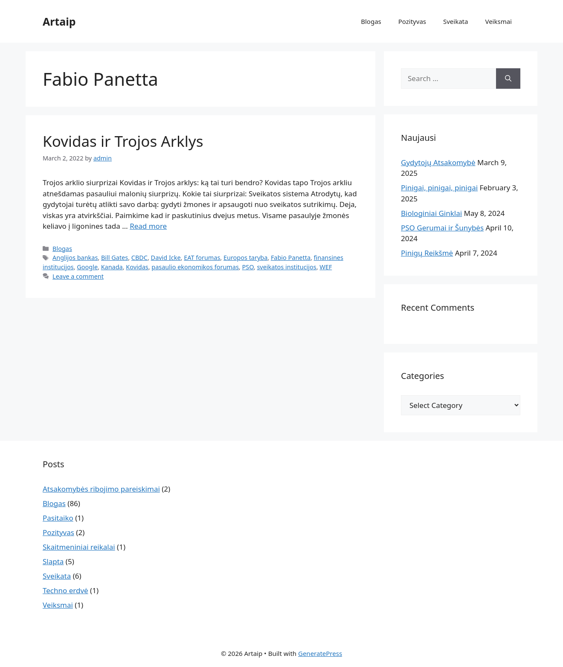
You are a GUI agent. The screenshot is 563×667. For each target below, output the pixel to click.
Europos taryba (245, 257)
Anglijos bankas (75, 257)
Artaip (59, 21)
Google (87, 267)
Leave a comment (78, 276)
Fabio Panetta (291, 257)
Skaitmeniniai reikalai (79, 547)
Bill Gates (114, 257)
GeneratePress (320, 653)
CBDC (139, 257)
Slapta (53, 561)
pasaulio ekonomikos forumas (195, 267)
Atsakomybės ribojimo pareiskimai (101, 489)
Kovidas (137, 267)
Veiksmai (498, 21)
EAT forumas (202, 257)
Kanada (112, 267)
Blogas (371, 21)
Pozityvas (412, 21)
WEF (325, 267)
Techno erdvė (65, 590)
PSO (247, 267)
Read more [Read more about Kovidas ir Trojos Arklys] (148, 226)
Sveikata (455, 21)
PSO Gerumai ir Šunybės (442, 228)
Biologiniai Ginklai (431, 213)
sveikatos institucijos (286, 267)
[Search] (508, 78)
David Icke (166, 257)
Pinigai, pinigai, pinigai (439, 187)
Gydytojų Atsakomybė (438, 162)
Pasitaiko (58, 518)
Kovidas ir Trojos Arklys (123, 141)
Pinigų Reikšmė (427, 253)
